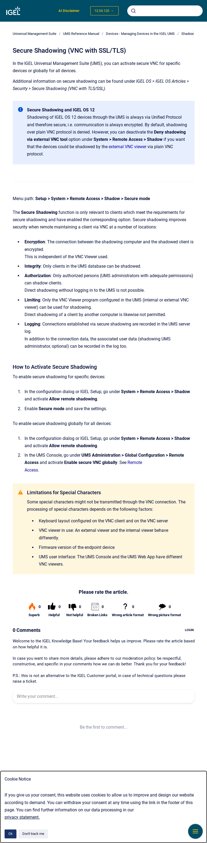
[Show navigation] (195, 831)
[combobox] (164, 11)
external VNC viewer (127, 146)
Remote (134, 462)
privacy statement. (22, 817)
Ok (10, 834)
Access (31, 470)
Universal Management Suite (34, 34)
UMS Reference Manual (81, 34)
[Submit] (133, 10)
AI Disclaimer (69, 11)
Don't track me (33, 834)
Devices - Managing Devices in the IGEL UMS (140, 34)
